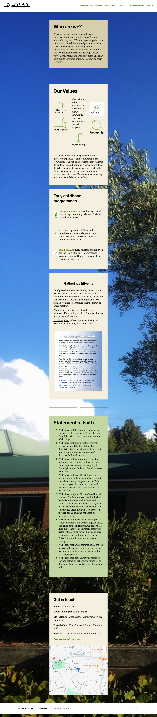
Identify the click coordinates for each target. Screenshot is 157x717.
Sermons (98, 7)
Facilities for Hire (85, 7)
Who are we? (109, 7)
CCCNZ (59, 65)
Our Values (122, 7)
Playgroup (64, 233)
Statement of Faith (136, 7)
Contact (149, 7)
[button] (78, 672)
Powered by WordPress (64, 711)
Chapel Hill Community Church (38, 711)
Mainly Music (66, 252)
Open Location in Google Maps (68, 641)
